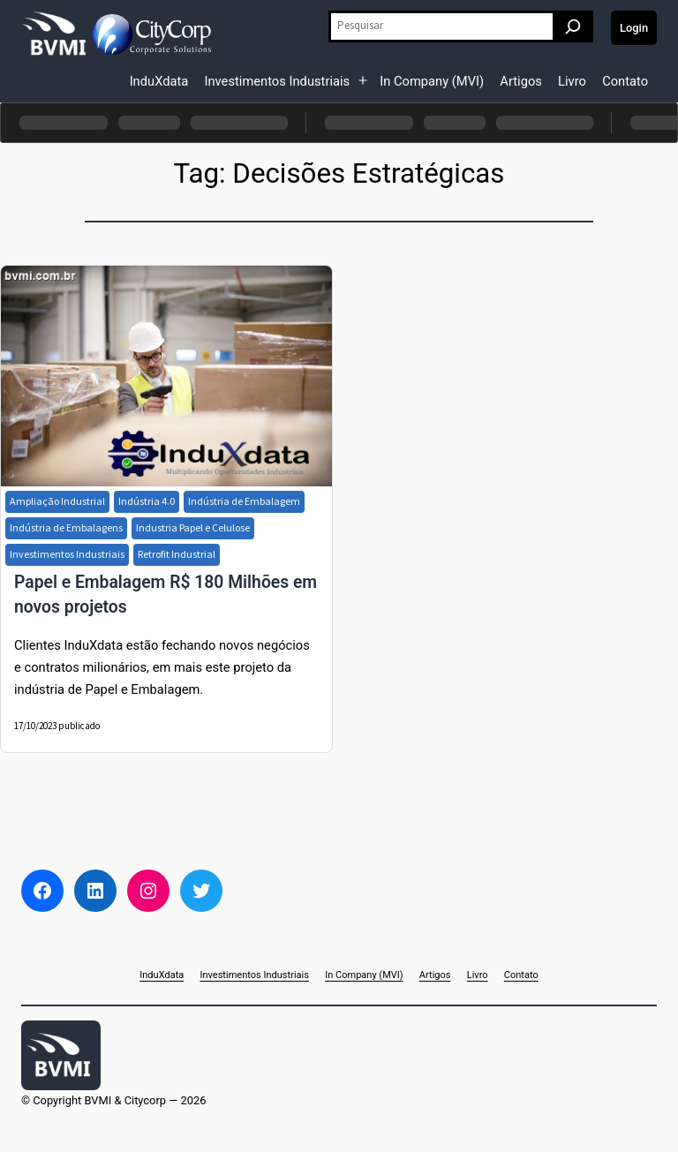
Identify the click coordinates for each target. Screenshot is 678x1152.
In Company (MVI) (432, 81)
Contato (625, 81)
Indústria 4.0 (146, 501)
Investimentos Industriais (277, 81)
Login (634, 27)
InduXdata (159, 81)
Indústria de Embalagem (244, 501)
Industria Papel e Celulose (193, 527)
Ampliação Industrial (57, 501)
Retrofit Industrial (176, 554)
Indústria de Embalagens (66, 527)
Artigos (521, 81)
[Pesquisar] (573, 26)
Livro (572, 81)
